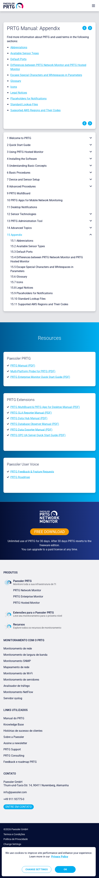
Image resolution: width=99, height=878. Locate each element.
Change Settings (12, 844)
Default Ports (18, 59)
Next (90, 28)
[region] (49, 861)
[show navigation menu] (93, 5)
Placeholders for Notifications (28, 98)
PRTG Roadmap (20, 477)
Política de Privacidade (15, 839)
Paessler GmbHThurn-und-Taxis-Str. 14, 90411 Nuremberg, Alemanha (36, 783)
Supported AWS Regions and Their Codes (35, 110)
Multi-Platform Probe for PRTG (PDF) (32, 371)
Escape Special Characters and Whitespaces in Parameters (46, 75)
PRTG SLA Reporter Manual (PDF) (31, 412)
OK (65, 869)
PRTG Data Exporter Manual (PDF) (31, 429)
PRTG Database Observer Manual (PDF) (34, 424)
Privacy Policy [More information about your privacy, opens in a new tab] (59, 856)
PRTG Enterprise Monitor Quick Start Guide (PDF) (40, 376)
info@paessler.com (15, 792)
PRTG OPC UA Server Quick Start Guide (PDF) (38, 435)
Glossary (15, 81)
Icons (13, 86)
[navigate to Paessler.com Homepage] (13, 5)
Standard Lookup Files (24, 104)
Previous (84, 28)
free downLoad (49, 532)
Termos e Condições (14, 834)
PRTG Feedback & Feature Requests (32, 471)
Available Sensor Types (24, 53)
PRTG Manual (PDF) (22, 365)
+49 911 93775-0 (13, 799)
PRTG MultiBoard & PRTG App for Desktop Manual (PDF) (45, 407)
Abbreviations (18, 47)
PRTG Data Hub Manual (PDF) (28, 418)
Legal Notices (18, 92)
